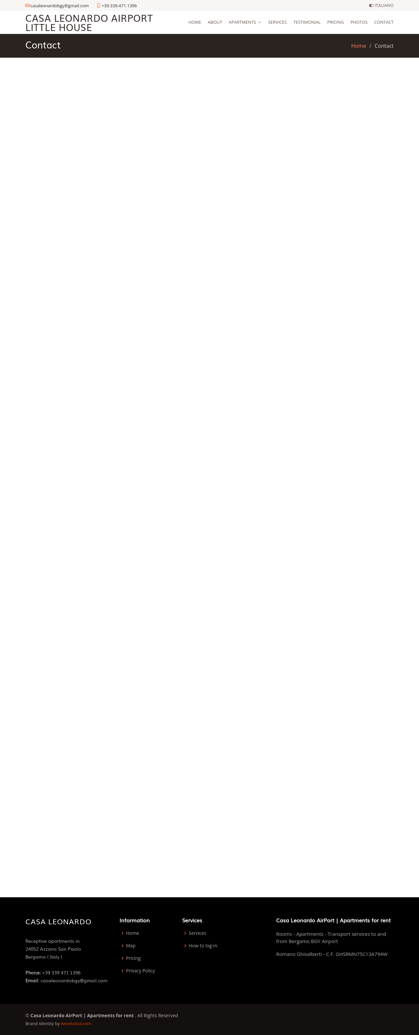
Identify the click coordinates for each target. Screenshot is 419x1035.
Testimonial (307, 22)
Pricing (335, 22)
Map (131, 945)
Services (277, 22)
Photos (359, 22)
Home (194, 22)
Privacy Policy (140, 970)
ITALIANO (381, 5)
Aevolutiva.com (76, 1023)
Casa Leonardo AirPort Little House (89, 22)
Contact (384, 22)
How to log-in (203, 945)
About (215, 22)
